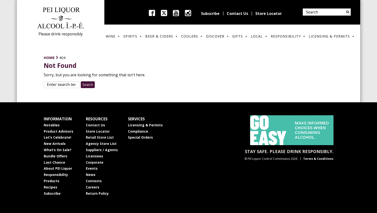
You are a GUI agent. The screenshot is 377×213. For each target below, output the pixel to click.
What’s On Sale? (57, 150)
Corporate (94, 162)
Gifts (240, 36)
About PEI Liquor (58, 168)
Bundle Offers (55, 156)
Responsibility (288, 36)
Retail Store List (100, 137)
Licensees (94, 156)
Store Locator (268, 13)
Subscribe (210, 13)
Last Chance (54, 162)
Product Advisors (58, 131)
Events (92, 168)
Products (51, 181)
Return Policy (97, 193)
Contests (94, 181)
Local (259, 36)
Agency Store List (101, 143)
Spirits (132, 36)
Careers (92, 187)
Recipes (50, 187)
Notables (52, 125)
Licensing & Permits (332, 36)
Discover (217, 36)
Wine (113, 36)
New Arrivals (55, 143)
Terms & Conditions (318, 159)
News (90, 174)
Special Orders (140, 137)
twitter (164, 13)
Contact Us (237, 13)
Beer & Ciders (161, 36)
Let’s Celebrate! (57, 137)
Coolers (192, 36)
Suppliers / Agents (102, 150)
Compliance (138, 131)
